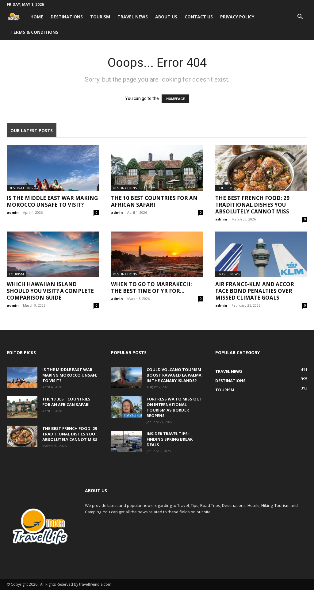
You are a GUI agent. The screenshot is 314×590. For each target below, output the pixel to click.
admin (13, 212)
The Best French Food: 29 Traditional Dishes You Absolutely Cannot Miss (252, 204)
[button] (300, 17)
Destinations (67, 17)
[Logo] (17, 17)
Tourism (100, 17)
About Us (166, 17)
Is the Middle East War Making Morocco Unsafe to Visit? (52, 201)
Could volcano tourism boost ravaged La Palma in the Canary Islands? (174, 375)
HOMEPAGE (175, 99)
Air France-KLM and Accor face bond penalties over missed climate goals (254, 291)
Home (36, 17)
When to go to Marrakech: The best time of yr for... (151, 287)
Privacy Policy (237, 17)
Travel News (132, 17)
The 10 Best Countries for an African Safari (154, 201)
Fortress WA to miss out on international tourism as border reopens (174, 407)
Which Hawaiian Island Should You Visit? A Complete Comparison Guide (50, 291)
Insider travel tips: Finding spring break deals (170, 439)
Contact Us (199, 17)
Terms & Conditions (34, 32)
